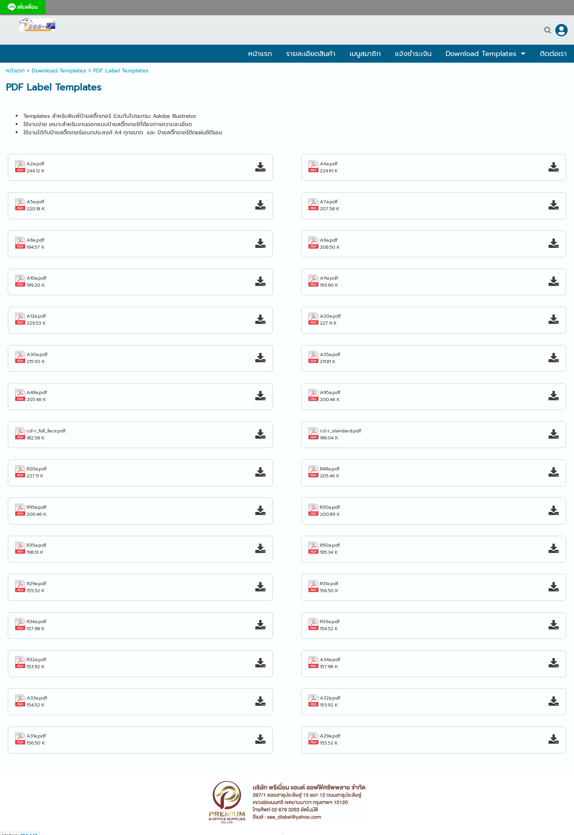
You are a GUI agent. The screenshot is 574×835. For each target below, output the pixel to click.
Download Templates (59, 71)
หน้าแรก (15, 71)
